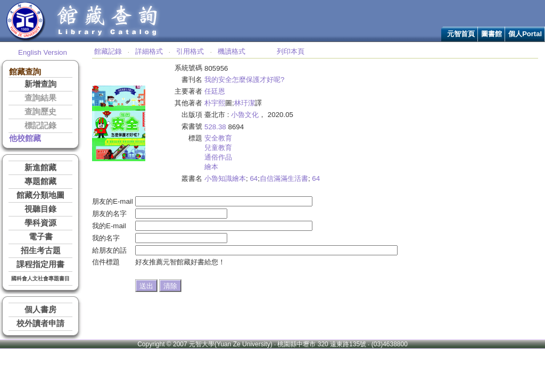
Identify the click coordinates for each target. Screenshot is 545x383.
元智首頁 (461, 34)
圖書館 (491, 34)
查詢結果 (40, 98)
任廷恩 (214, 91)
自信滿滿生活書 (284, 178)
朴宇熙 (214, 103)
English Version (42, 52)
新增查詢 (40, 84)
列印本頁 (290, 51)
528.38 (215, 127)
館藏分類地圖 (40, 195)
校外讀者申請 (40, 323)
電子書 (41, 236)
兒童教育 (218, 148)
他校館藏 (25, 138)
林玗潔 (244, 103)
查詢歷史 (40, 111)
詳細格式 (149, 51)
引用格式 (190, 51)
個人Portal (525, 34)
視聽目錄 (40, 209)
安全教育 (218, 138)
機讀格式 (231, 51)
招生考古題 (41, 250)
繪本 (211, 167)
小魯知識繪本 (225, 178)
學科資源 (40, 223)
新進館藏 (40, 167)
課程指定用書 (40, 264)
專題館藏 (40, 181)
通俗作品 (218, 157)
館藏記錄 (108, 51)
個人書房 (40, 309)
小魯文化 (245, 115)
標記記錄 (40, 125)
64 (254, 178)
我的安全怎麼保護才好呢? (244, 80)
